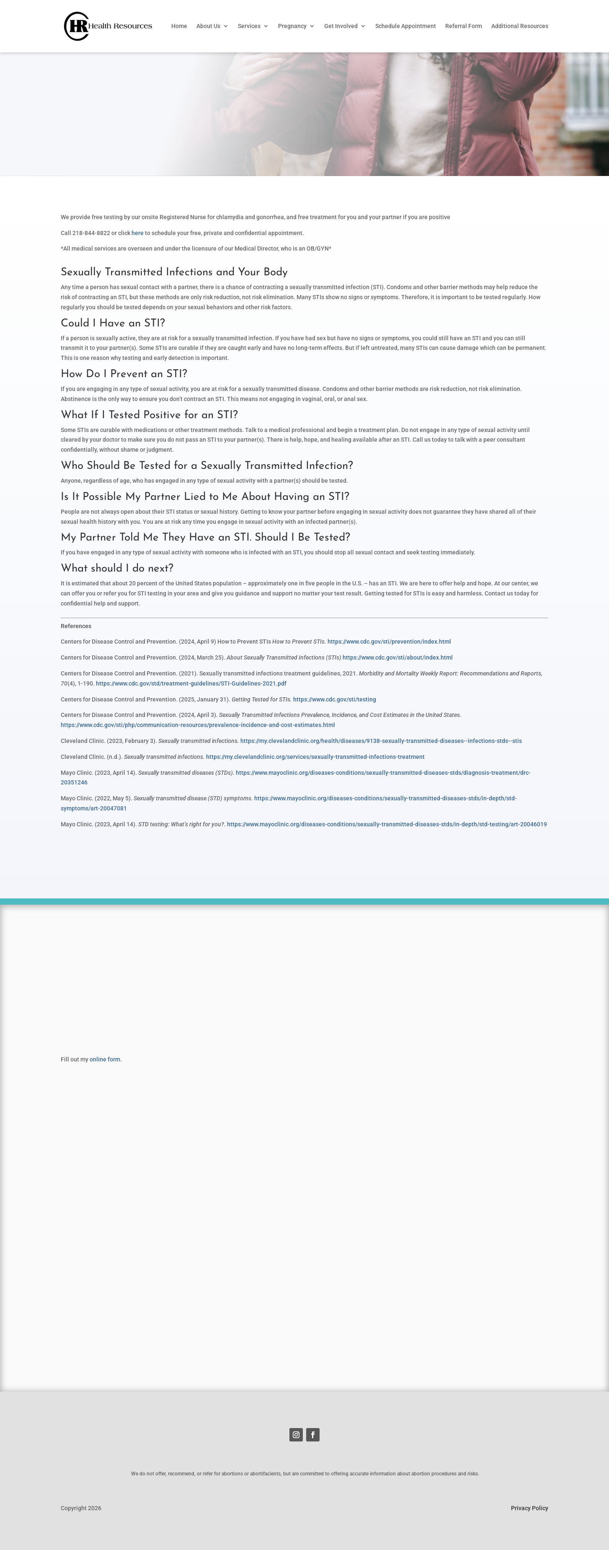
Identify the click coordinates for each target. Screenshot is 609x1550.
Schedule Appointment (405, 26)
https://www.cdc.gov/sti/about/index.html (398, 657)
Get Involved (341, 26)
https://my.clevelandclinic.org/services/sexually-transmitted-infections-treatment (315, 756)
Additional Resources (519, 26)
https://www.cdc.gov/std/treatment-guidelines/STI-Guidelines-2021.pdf (191, 683)
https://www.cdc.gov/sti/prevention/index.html (389, 641)
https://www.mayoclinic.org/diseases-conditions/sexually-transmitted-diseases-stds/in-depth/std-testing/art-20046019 (387, 824)
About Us (208, 26)
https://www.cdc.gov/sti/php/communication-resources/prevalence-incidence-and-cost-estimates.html (198, 725)
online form (105, 1059)
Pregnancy (292, 26)
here (138, 233)
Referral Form (463, 26)
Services (249, 26)
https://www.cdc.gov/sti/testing (334, 699)
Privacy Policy (529, 1508)
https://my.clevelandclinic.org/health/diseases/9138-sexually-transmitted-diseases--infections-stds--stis (381, 740)
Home (179, 26)
